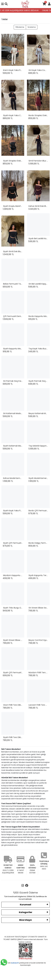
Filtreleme (20, 27)
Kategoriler (25, 912)
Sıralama (32, 27)
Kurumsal (25, 904)
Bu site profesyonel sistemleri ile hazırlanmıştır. (25, 964)
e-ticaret (32, 963)
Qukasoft (15, 963)
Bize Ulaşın (25, 920)
